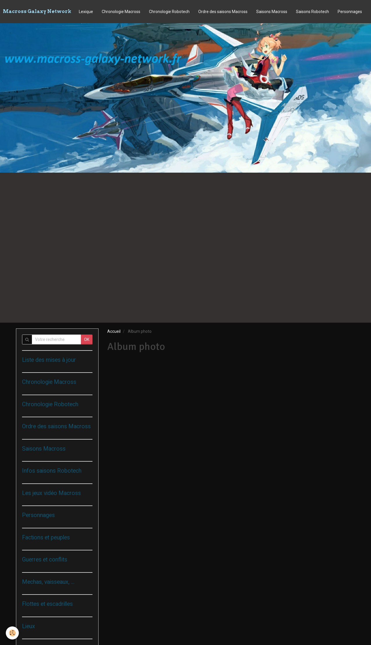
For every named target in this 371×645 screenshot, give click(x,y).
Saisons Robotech (312, 11)
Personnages (350, 11)
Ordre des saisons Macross (223, 11)
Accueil (114, 331)
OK (86, 339)
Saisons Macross (271, 11)
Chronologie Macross (121, 11)
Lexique (86, 11)
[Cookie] (12, 632)
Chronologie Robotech (169, 11)
